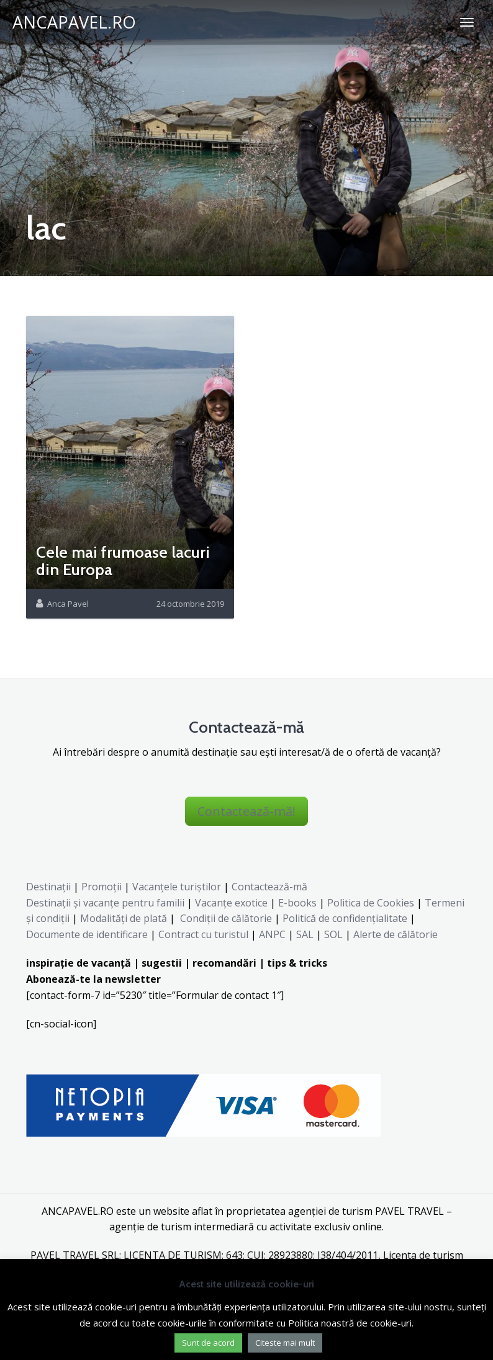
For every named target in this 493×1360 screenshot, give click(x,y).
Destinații (48, 886)
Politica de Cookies (370, 903)
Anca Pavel (68, 603)
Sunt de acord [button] (208, 1342)
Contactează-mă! (246, 811)
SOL (333, 934)
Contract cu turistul (203, 934)
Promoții (101, 886)
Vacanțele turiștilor (176, 886)
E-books (297, 903)
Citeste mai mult (285, 1342)
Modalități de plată (123, 918)
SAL (305, 934)
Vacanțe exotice (231, 903)
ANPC (272, 934)
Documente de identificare (87, 934)
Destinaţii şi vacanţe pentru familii (105, 903)
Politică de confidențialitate (343, 918)
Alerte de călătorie (395, 934)
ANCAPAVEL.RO (74, 22)
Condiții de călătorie (226, 918)
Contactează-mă (269, 886)
